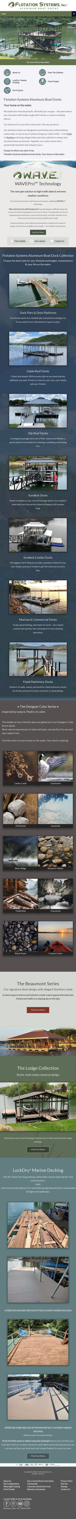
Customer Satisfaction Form (38, 1486)
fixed (69, 134)
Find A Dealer (9, 1489)
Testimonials (32, 1484)
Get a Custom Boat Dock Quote (40, 1481)
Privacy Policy (67, 1481)
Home (3, 14)
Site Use (64, 1484)
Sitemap (64, 1486)
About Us (7, 1481)
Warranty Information (36, 1489)
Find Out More (38, 232)
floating (10, 137)
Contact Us (65, 1489)
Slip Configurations (11, 1484)
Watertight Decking (11, 1486)
